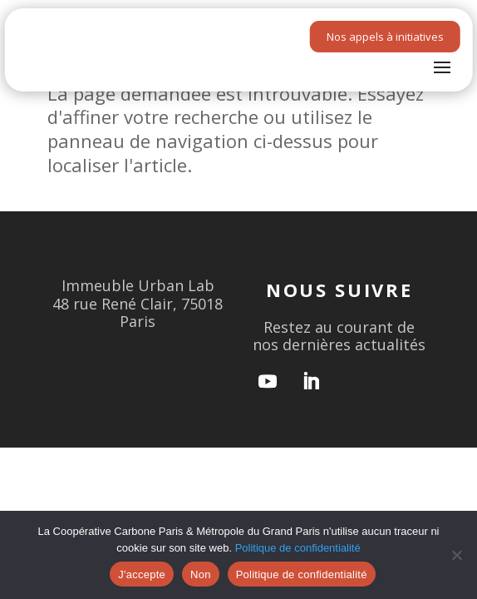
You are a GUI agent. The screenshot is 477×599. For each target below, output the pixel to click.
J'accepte (141, 574)
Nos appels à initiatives (385, 36)
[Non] (456, 555)
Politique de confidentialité (298, 548)
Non (200, 574)
